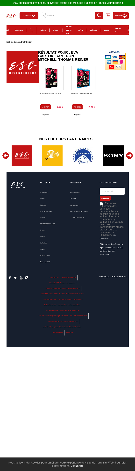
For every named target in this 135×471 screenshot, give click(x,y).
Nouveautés (19, 30)
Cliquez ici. (77, 466)
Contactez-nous (54, 277)
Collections (93, 30)
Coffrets (80, 30)
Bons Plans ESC (129, 30)
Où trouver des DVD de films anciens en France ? (63, 321)
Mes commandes (75, 192)
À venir (31, 30)
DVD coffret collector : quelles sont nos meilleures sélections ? (62, 305)
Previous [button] (5, 155)
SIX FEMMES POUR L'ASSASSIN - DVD (50, 93)
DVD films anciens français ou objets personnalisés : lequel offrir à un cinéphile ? (62, 316)
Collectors (56, 30)
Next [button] (129, 155)
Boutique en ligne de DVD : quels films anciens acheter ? (63, 288)
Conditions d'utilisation (69, 277)
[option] (22, 155)
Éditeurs (42, 230)
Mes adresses (74, 205)
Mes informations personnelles (79, 211)
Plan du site (69, 332)
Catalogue (43, 30)
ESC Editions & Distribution (19, 42)
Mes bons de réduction (77, 217)
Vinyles (106, 30)
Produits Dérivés (118, 30)
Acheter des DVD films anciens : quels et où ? (62, 283)
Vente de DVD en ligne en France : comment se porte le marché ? (62, 327)
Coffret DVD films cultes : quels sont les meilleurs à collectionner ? (62, 299)
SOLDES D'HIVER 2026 (68, 30)
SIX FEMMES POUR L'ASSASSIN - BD (81, 93)
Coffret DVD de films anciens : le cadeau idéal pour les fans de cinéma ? (62, 294)
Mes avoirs (73, 199)
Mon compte (121, 15)
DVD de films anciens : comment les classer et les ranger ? (62, 310)
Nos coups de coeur (46, 211)
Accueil (6, 30)
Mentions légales (57, 332)
